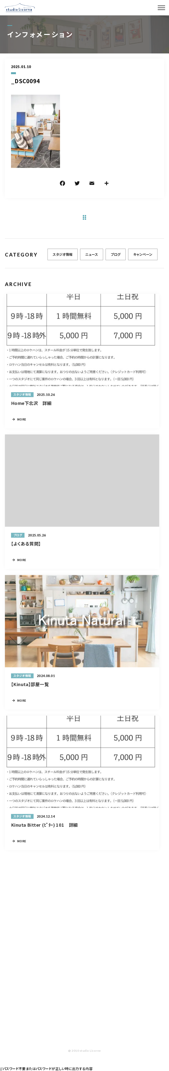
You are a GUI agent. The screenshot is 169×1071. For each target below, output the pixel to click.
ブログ (116, 256)
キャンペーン (142, 256)
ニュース (91, 256)
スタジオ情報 (62, 256)
